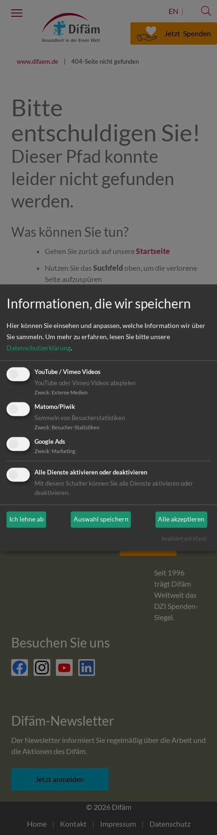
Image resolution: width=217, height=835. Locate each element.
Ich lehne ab (26, 519)
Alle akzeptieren (181, 519)
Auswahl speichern (101, 519)
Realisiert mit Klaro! (184, 538)
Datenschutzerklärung (39, 348)
